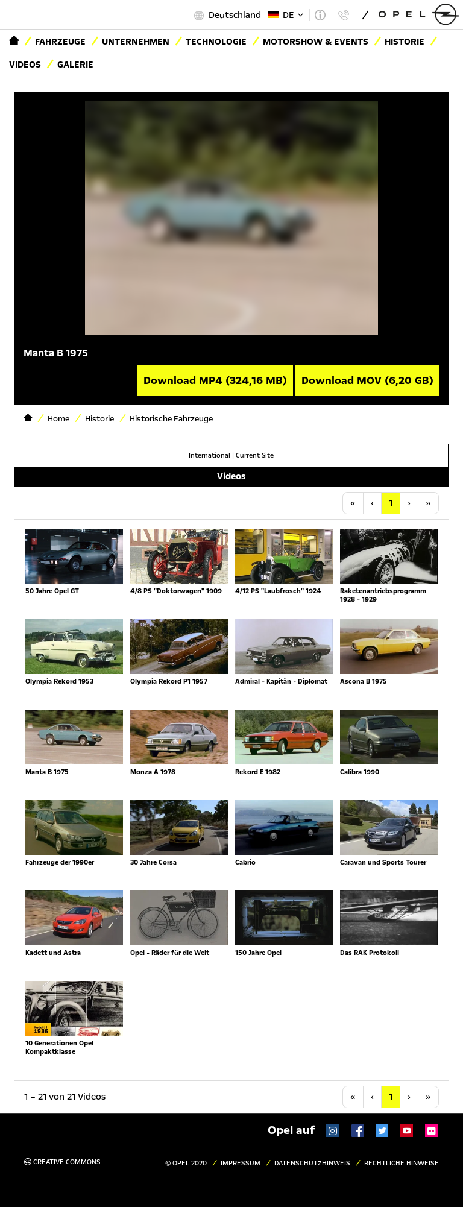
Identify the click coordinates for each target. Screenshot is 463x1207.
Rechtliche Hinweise (401, 1163)
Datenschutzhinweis (312, 1163)
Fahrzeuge (60, 42)
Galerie (75, 64)
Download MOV (367, 380)
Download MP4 (215, 380)
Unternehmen (135, 42)
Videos (25, 64)
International (209, 455)
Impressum (240, 1163)
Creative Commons (62, 1162)
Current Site (255, 455)
